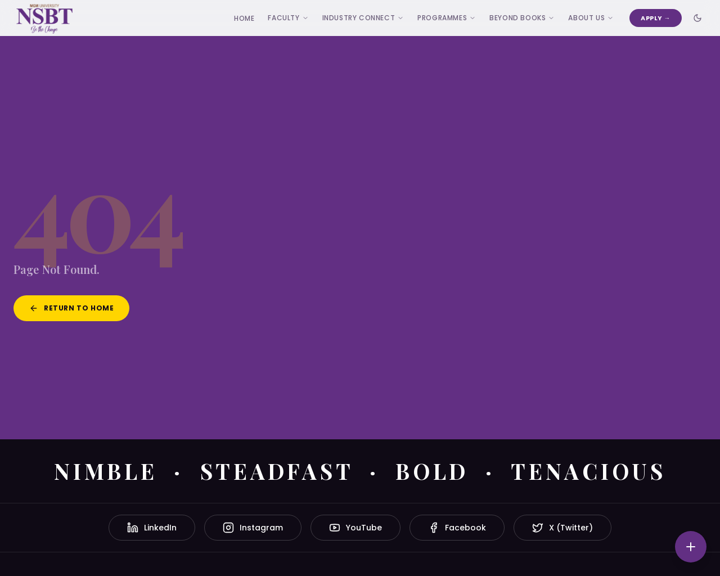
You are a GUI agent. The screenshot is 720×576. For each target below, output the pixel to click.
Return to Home (71, 308)
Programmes (446, 17)
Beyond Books (522, 17)
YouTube (355, 527)
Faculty (288, 17)
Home (244, 18)
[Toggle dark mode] (697, 18)
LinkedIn (152, 527)
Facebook (457, 527)
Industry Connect (363, 17)
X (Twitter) (562, 527)
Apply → (655, 18)
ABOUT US (591, 17)
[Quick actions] (690, 546)
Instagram (253, 527)
